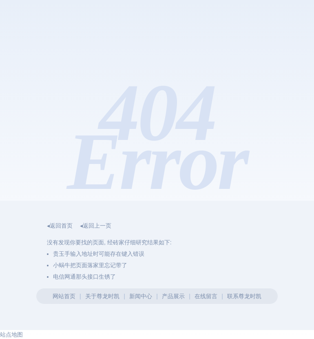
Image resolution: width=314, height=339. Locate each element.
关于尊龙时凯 (102, 296)
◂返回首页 (60, 225)
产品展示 (173, 296)
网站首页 (64, 296)
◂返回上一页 (95, 225)
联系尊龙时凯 (244, 296)
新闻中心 (140, 296)
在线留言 (206, 296)
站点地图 (11, 334)
